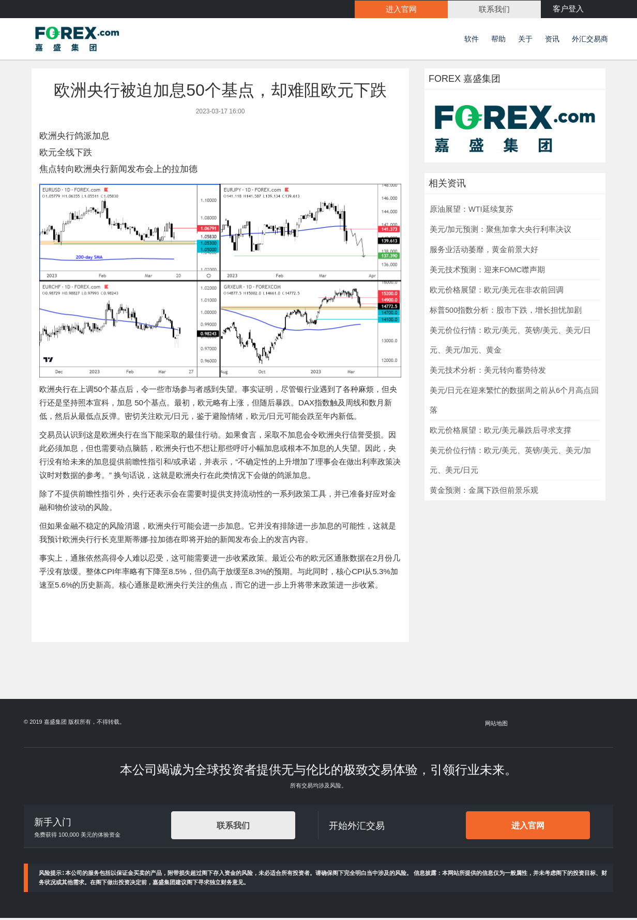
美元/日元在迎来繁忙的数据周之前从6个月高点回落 (514, 402)
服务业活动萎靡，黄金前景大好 (484, 251)
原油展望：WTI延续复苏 (471, 211)
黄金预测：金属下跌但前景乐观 (484, 492)
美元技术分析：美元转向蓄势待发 (488, 372)
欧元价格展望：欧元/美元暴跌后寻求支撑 (500, 432)
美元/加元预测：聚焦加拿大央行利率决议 (500, 231)
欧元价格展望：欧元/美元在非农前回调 (497, 291)
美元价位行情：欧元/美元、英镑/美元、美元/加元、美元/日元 (510, 462)
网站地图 (497, 725)
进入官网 (527, 827)
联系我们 (233, 827)
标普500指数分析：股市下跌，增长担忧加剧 (506, 312)
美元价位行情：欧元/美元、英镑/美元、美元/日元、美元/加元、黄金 (510, 342)
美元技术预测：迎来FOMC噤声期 (487, 271)
